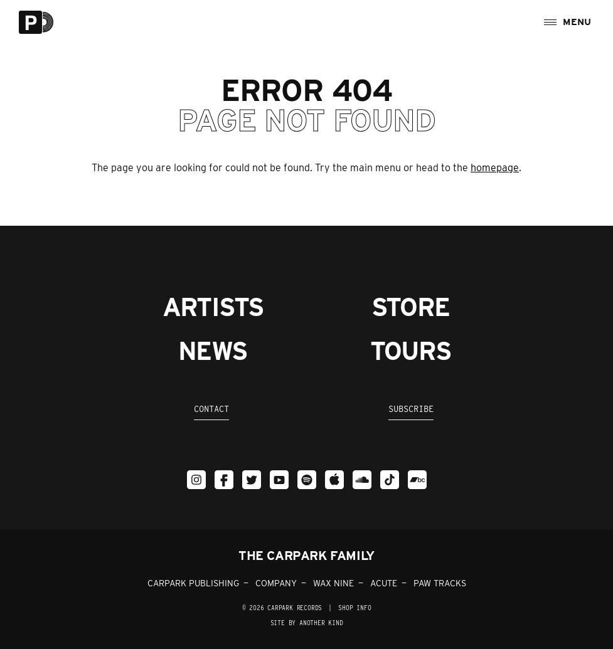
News (212, 351)
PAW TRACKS (439, 583)
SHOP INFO (354, 607)
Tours (410, 351)
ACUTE (383, 583)
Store (410, 307)
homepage (495, 168)
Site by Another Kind (306, 622)
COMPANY (276, 583)
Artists (213, 307)
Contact (211, 409)
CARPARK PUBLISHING (193, 583)
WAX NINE (333, 583)
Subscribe (411, 409)
